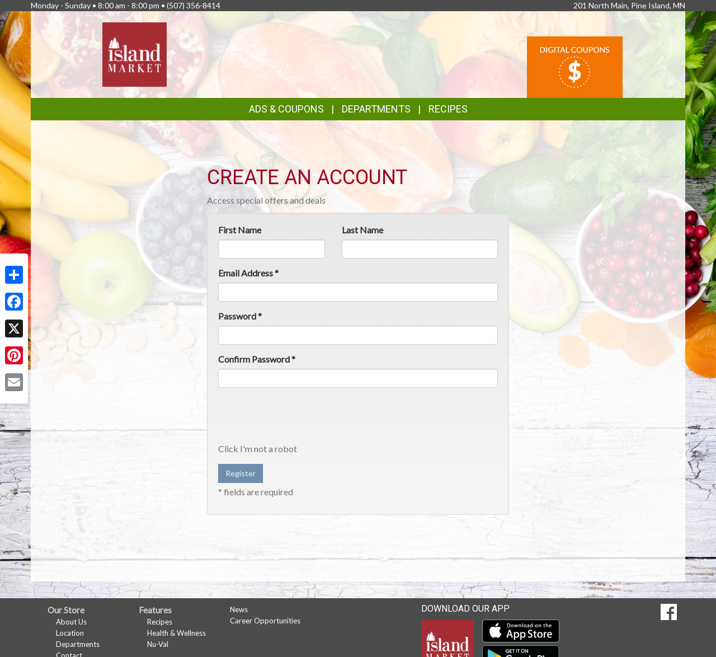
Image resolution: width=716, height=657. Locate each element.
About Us (71, 621)
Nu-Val (157, 644)
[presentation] (303, 418)
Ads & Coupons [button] (286, 109)
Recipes (448, 109)
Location (70, 632)
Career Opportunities (265, 620)
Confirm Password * (256, 359)
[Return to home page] (134, 53)
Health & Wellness (176, 632)
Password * (240, 316)
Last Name (362, 229)
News (239, 609)
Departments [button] (376, 109)
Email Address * (248, 273)
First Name (239, 229)
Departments (78, 644)
